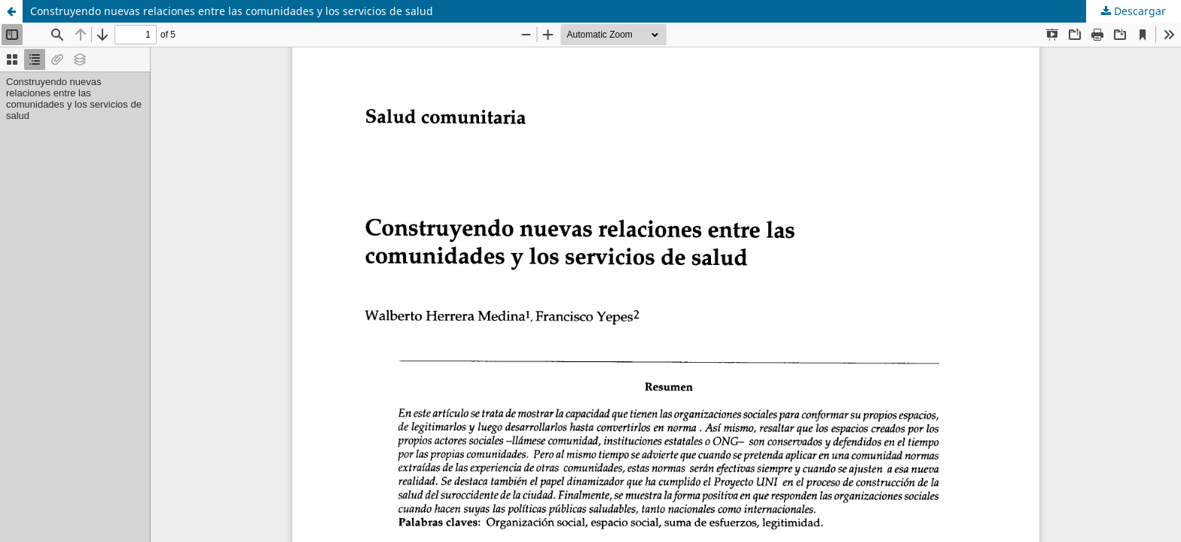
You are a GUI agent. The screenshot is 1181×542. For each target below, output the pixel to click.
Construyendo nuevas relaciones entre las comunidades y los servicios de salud (231, 11)
